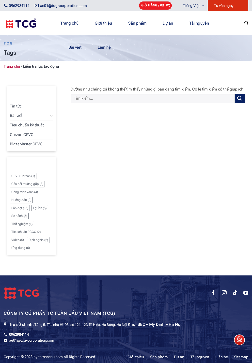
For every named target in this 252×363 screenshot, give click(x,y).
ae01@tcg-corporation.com (31, 340)
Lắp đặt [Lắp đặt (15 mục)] (19, 208)
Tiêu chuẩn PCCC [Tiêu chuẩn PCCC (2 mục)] (26, 232)
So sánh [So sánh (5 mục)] (19, 216)
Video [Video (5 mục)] (17, 240)
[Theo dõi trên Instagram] (224, 293)
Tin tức (16, 106)
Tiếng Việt (193, 5)
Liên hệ (104, 47)
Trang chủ (69, 23)
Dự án (168, 23)
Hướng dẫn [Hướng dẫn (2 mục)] (21, 200)
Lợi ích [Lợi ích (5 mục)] (40, 208)
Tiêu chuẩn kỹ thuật (27, 125)
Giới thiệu (103, 23)
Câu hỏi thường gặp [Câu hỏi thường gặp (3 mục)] (27, 184)
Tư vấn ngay (224, 5)
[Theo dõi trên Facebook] (213, 293)
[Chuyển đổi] (51, 116)
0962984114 (19, 334)
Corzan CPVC (21, 134)
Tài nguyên (199, 23)
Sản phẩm (137, 23)
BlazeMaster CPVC (26, 144)
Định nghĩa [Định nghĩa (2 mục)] (38, 240)
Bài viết (74, 47)
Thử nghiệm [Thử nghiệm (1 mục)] (21, 224)
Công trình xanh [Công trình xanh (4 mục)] (24, 192)
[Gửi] (240, 98)
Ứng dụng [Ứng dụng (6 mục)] (20, 248)
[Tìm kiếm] (246, 23)
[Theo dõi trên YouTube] (245, 293)
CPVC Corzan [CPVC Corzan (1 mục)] (23, 176)
